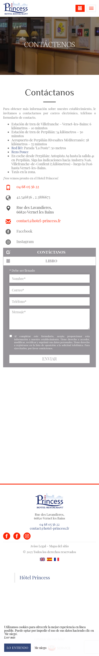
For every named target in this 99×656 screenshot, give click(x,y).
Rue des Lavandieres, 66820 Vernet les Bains (35, 210)
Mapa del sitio (59, 546)
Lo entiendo (17, 647)
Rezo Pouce (19, 152)
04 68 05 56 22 (27, 186)
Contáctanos (36, 252)
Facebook (24, 231)
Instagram (25, 241)
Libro (31, 260)
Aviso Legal (38, 546)
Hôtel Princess (35, 577)
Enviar (49, 358)
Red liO (16, 148)
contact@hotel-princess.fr (38, 220)
